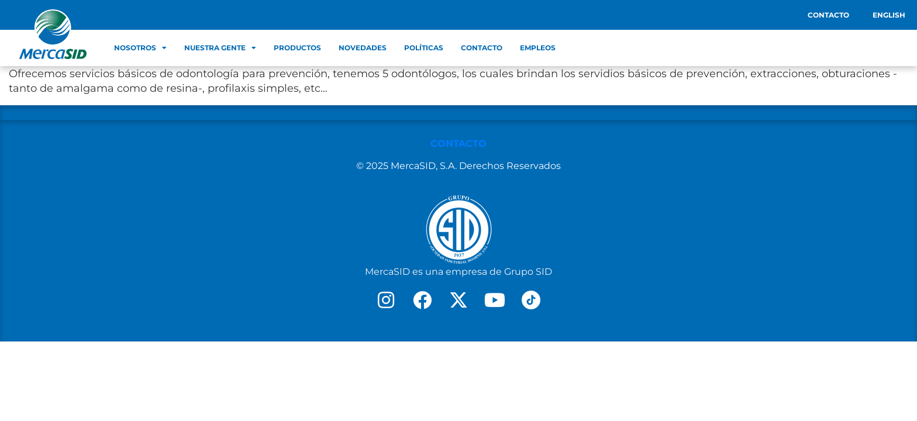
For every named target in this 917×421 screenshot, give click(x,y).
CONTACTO (458, 143)
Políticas (423, 47)
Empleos (538, 47)
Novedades (363, 47)
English (889, 15)
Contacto (828, 15)
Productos (297, 47)
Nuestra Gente (220, 48)
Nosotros (140, 48)
